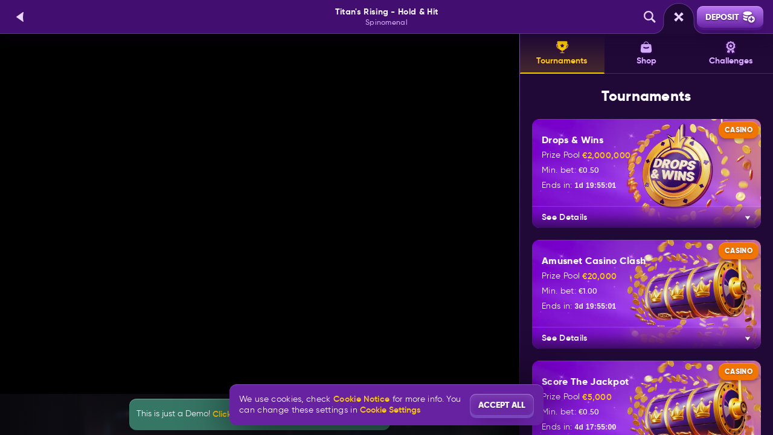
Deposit (730, 17)
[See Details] (747, 217)
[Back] (20, 17)
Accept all (501, 404)
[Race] (679, 17)
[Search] (650, 17)
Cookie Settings (390, 409)
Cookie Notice (361, 399)
